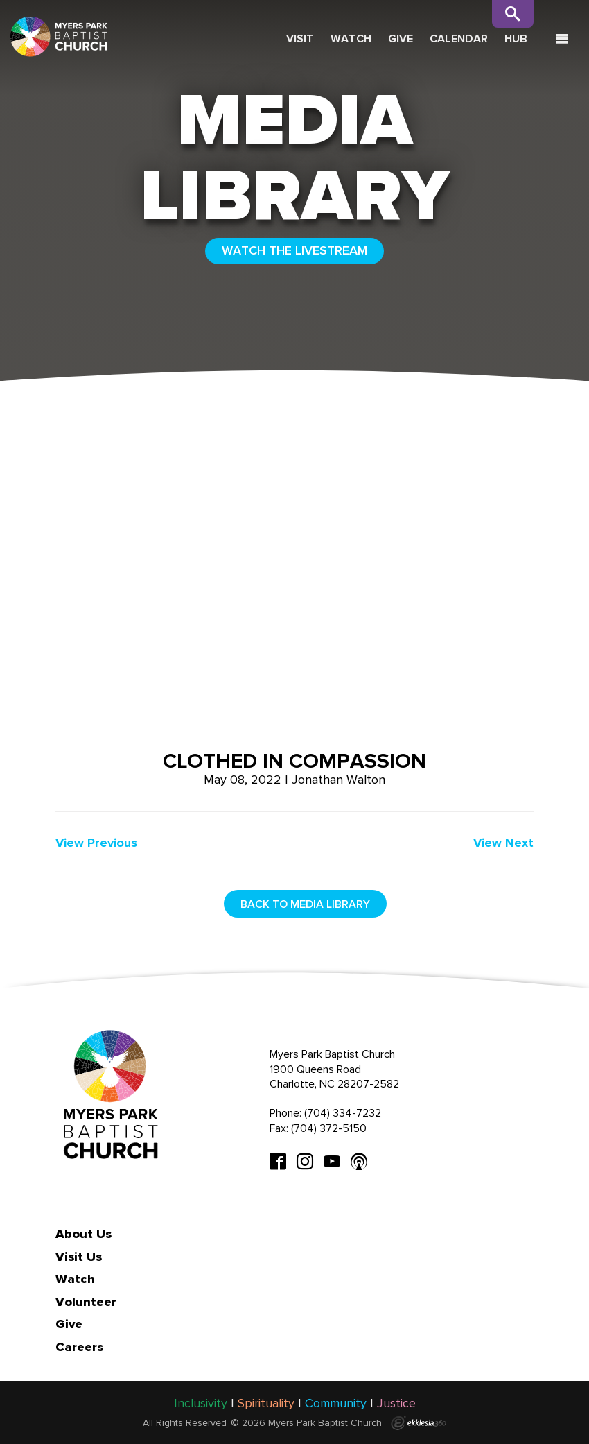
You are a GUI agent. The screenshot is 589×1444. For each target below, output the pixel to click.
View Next (503, 843)
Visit (300, 38)
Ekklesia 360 (418, 1423)
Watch (351, 38)
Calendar (459, 38)
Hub (515, 38)
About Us (83, 1234)
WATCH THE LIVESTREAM (294, 250)
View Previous (96, 843)
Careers (79, 1347)
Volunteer (85, 1302)
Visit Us (78, 1257)
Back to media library (305, 904)
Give (400, 38)
